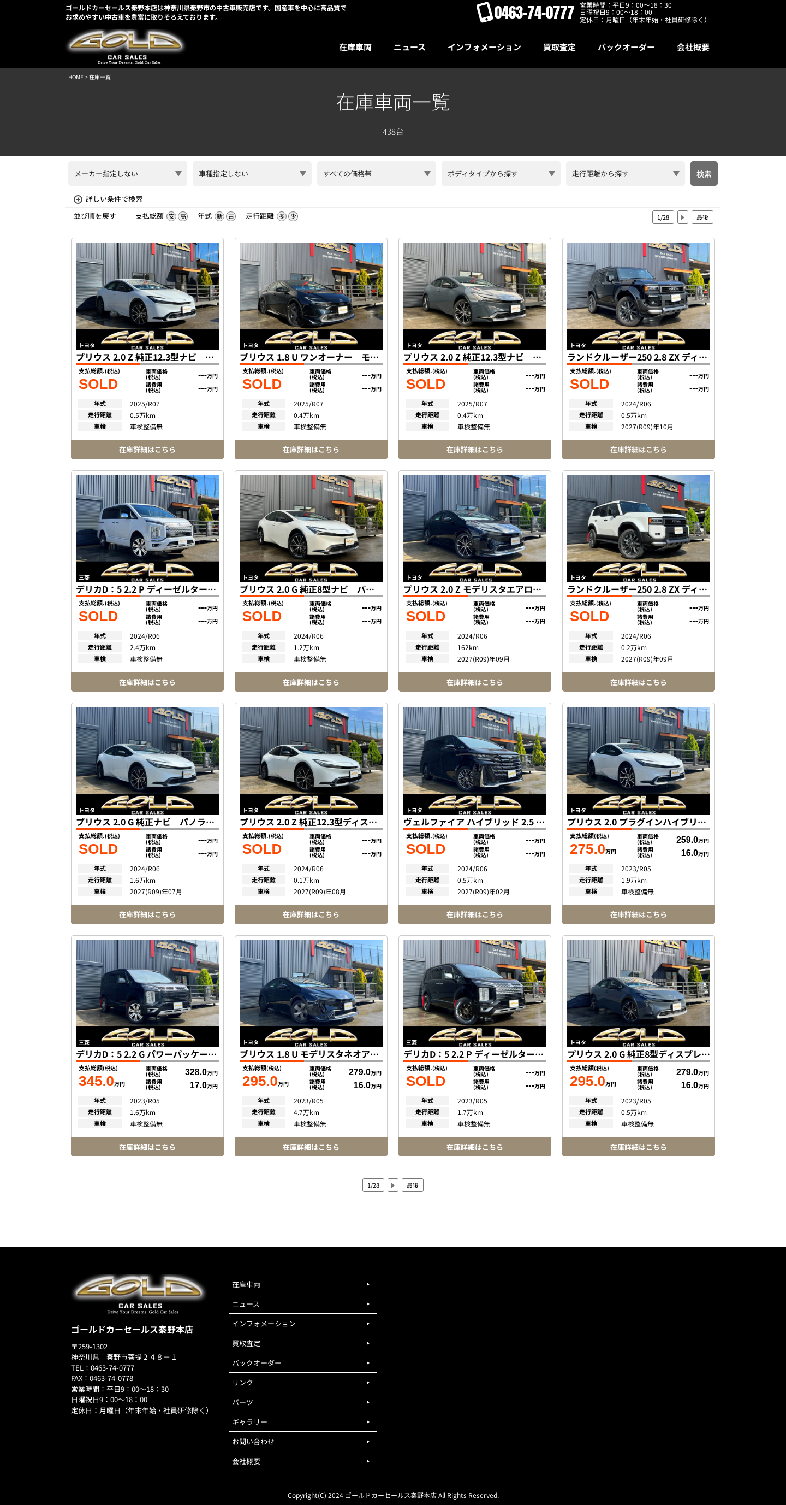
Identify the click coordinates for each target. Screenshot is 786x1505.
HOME (76, 77)
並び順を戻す (95, 215)
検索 (704, 173)
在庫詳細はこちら (147, 449)
